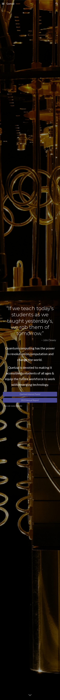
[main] (30, 323)
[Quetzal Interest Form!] (30, 394)
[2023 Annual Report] (30, 400)
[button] (3, 3)
